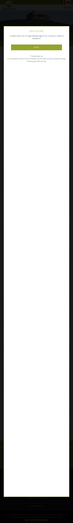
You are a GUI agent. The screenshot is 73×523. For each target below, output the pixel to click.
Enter (36, 47)
